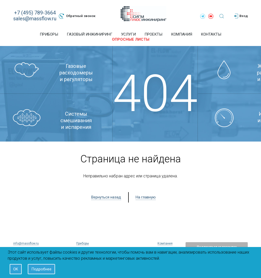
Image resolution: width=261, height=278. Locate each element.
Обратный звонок (77, 16)
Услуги (128, 34)
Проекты (153, 34)
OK (15, 269)
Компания (181, 34)
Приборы (49, 34)
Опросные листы (130, 39)
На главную (146, 197)
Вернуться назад (106, 197)
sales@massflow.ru (34, 19)
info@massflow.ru (26, 243)
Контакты (211, 34)
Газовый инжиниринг (89, 34)
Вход (241, 16)
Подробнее (41, 269)
